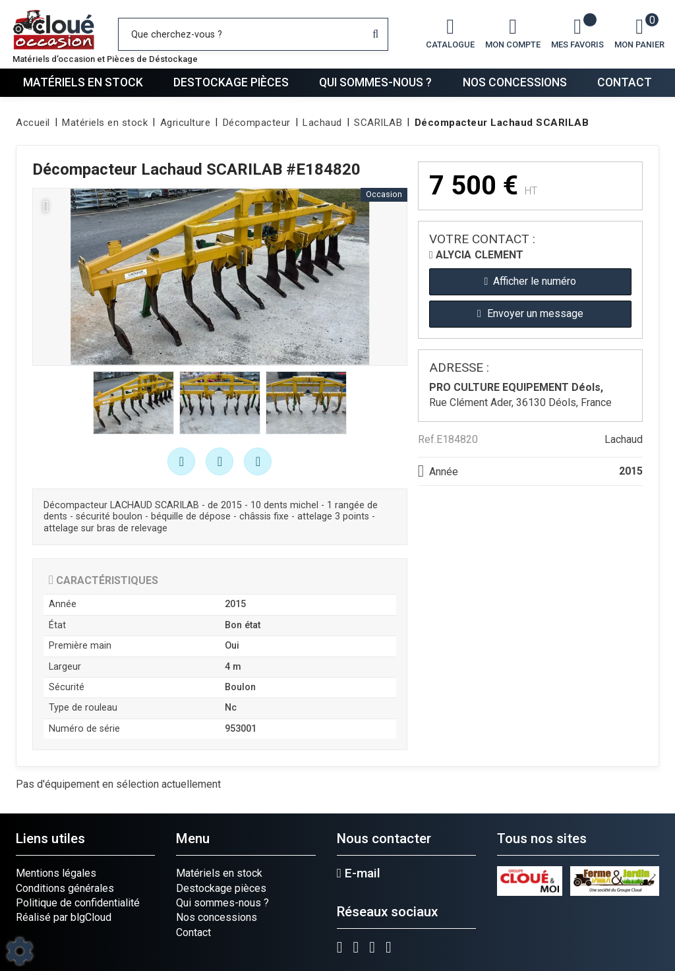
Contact (624, 82)
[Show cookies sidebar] (20, 951)
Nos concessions (515, 82)
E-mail (358, 873)
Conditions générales (65, 888)
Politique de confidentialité (78, 903)
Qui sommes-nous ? (375, 82)
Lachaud (623, 439)
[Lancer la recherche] (375, 34)
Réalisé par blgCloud (63, 917)
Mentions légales (56, 873)
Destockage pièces (231, 82)
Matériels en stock (83, 82)
